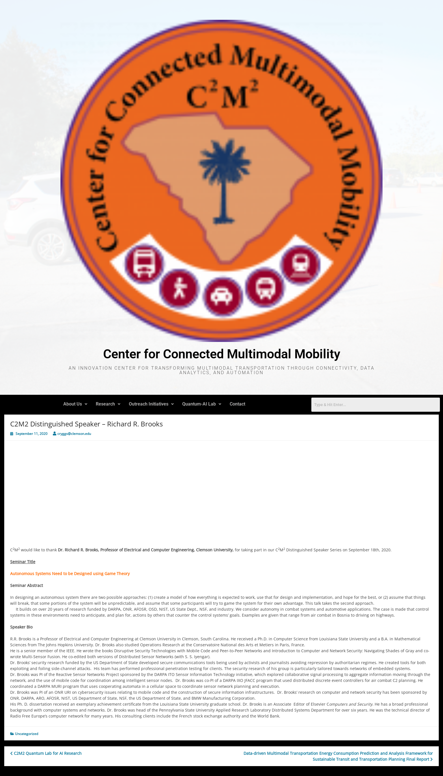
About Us (75, 404)
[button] (75, 404)
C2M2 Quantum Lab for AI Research (46, 753)
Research (108, 404)
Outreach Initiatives (151, 404)
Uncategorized (26, 733)
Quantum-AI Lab (201, 404)
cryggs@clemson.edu (74, 433)
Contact (237, 404)
